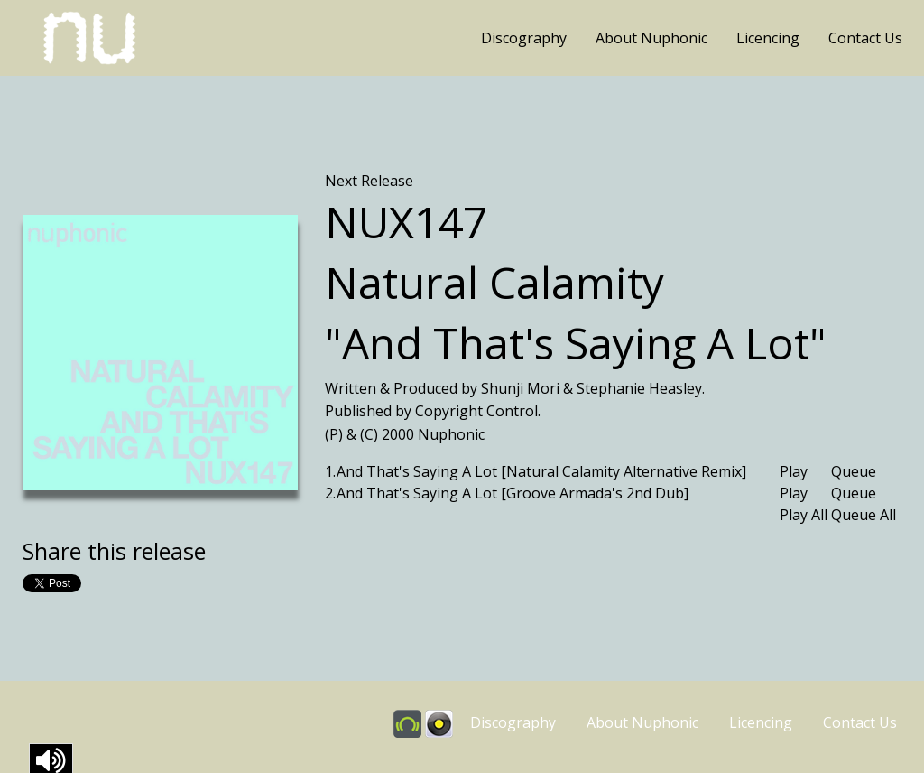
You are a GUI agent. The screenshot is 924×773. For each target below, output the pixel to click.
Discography (524, 38)
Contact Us (865, 38)
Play (794, 471)
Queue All (863, 515)
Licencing (767, 38)
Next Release (369, 181)
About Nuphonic (651, 38)
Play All (803, 515)
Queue (853, 471)
